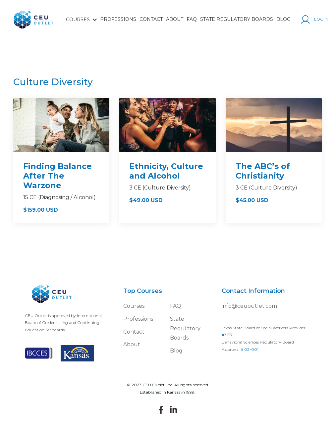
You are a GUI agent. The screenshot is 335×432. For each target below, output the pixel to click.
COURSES (81, 20)
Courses (133, 306)
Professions (118, 19)
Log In (314, 19)
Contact (151, 19)
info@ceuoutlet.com (249, 306)
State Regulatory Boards (236, 19)
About (174, 19)
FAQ (192, 19)
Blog (283, 19)
